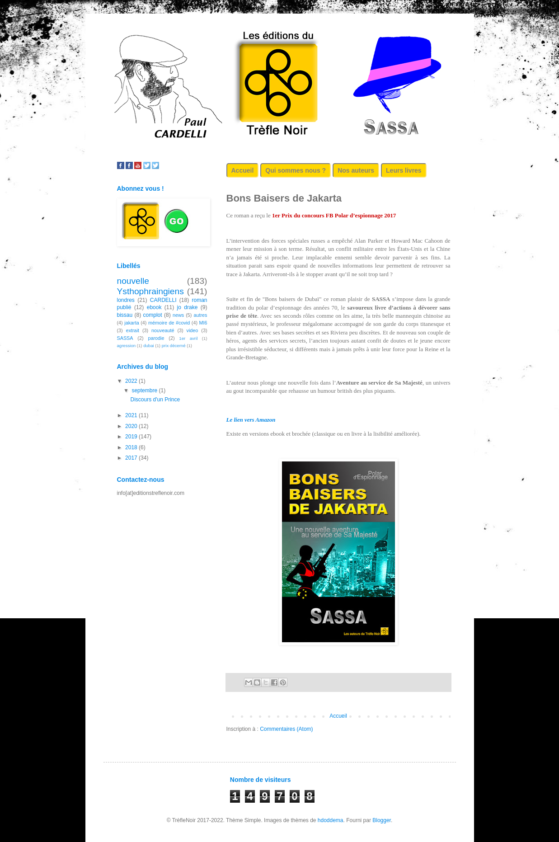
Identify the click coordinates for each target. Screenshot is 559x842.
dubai (148, 345)
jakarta (131, 322)
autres (200, 315)
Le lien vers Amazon (251, 419)
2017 (132, 458)
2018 (132, 447)
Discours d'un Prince (155, 399)
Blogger (381, 820)
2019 (132, 436)
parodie (156, 338)
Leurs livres (404, 170)
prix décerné (174, 345)
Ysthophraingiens (150, 291)
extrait (132, 330)
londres (126, 300)
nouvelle (133, 281)
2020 (132, 426)
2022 (132, 381)
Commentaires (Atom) (286, 729)
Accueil (242, 170)
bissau (125, 315)
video (192, 330)
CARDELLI (163, 300)
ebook (154, 307)
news (178, 315)
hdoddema (330, 820)
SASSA (125, 338)
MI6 (203, 322)
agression (126, 345)
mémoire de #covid (169, 322)
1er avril (188, 338)
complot (152, 315)
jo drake (187, 307)
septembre (145, 390)
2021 (132, 415)
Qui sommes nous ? (295, 170)
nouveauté (162, 330)
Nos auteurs (356, 170)
